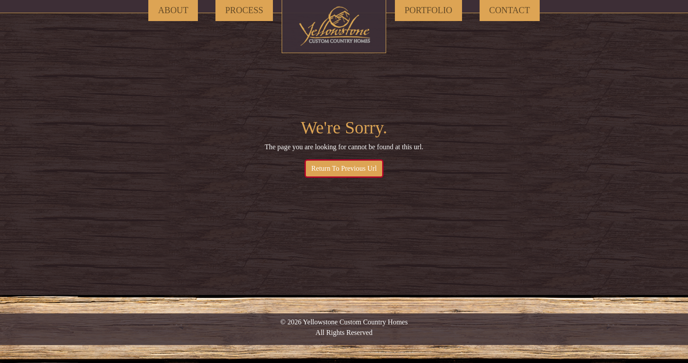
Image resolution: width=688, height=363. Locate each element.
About (173, 10)
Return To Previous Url (343, 168)
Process (244, 10)
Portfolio (428, 10)
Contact (509, 10)
